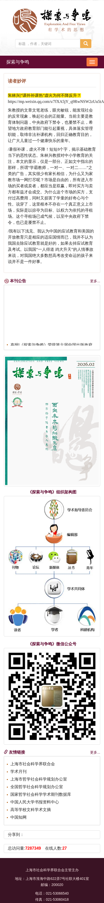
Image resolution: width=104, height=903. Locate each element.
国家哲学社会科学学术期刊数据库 (40, 794)
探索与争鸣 (17, 62)
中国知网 (18, 817)
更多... (95, 281)
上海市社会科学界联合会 (32, 764)
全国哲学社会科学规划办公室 (36, 787)
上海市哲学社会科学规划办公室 (38, 779)
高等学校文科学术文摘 (30, 809)
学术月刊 (18, 771)
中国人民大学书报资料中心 (34, 802)
